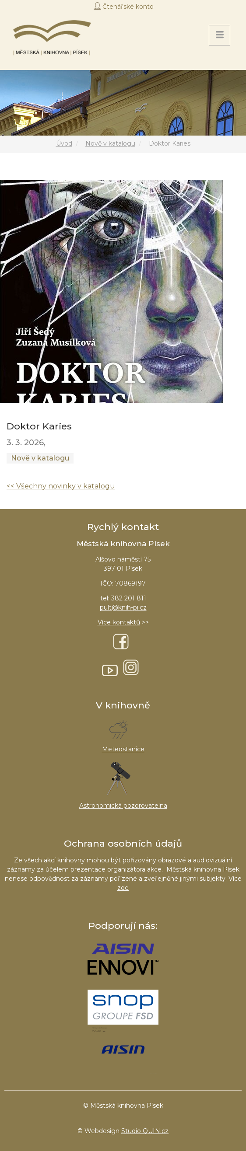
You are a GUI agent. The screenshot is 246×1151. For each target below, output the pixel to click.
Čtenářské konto (128, 6)
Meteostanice (123, 749)
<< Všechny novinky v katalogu (61, 486)
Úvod (64, 143)
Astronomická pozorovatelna (123, 805)
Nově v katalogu (110, 143)
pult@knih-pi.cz (123, 607)
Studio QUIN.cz (145, 1131)
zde (123, 888)
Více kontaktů (119, 622)
